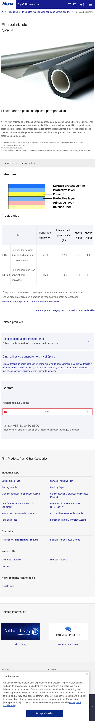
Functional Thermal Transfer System (68, 520)
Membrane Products (11, 559)
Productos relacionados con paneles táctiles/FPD (46, 12)
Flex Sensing (8, 586)
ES (74, 4)
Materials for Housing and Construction (21, 493)
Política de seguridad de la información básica (70, 706)
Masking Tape (57, 487)
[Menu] (90, 4)
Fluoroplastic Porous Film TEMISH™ (20, 513)
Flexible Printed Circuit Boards (65, 539)
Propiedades (28, 163)
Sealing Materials (10, 487)
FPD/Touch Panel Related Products (20, 539)
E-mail (47, 411)
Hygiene (6, 566)
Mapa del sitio (8, 700)
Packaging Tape (9, 520)
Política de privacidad (12, 706)
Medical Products (58, 559)
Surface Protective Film (61, 481)
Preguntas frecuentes (12, 676)
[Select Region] (82, 4)
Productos (13, 12)
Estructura (8, 163)
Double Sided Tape (11, 481)
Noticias (5, 669)
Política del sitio (56, 700)
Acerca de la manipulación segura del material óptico (30, 301)
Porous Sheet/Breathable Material (66, 513)
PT (69, 4)
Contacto (52, 669)
